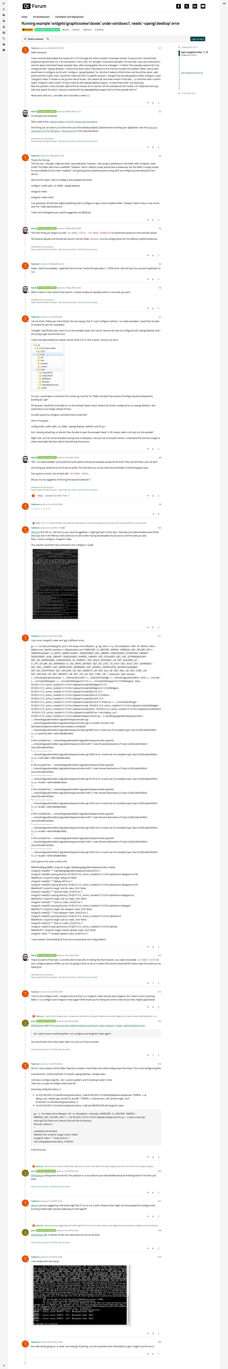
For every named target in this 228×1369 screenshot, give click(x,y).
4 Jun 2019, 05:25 (71, 1021)
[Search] (3, 38)
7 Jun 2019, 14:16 (55, 1201)
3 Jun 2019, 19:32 (72, 955)
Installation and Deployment (47, 29)
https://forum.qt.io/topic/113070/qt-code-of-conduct (77, 141)
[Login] (224, 3)
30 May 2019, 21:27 (73, 111)
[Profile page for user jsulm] (25, 1023)
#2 (160, 111)
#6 (160, 287)
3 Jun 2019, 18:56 (55, 635)
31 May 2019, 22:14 (56, 263)
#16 (159, 1171)
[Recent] (3, 9)
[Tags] (3, 15)
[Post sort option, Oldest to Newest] (33, 39)
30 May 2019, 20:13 (56, 48)
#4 (160, 228)
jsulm (33, 1021)
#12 (159, 955)
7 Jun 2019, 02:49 (55, 1063)
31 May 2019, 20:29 (73, 228)
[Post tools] (158, 103)
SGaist (33, 111)
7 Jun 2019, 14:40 (71, 1230)
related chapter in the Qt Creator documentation (73, 121)
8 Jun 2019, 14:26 (55, 1341)
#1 (160, 48)
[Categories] (3, 3)
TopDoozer (35, 48)
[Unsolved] (3, 50)
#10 (159, 527)
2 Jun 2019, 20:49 (72, 457)
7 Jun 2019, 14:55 (55, 1256)
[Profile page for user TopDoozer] (25, 50)
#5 (160, 263)
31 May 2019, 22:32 (73, 287)
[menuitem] (224, 3)
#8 (160, 457)
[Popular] (3, 21)
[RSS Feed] (48, 39)
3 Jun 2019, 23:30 (55, 991)
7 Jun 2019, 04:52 (71, 1171)
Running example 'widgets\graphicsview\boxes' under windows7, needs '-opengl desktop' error (98, 1025)
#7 (160, 316)
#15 (159, 1063)
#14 (159, 1021)
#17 (159, 1201)
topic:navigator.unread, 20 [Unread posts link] (191, 72)
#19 (159, 1256)
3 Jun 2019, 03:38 (55, 504)
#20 (159, 1341)
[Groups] (3, 32)
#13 (159, 991)
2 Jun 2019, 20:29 (55, 316)
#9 (160, 504)
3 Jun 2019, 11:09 (55, 527)
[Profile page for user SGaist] (25, 113)
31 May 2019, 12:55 (56, 155)
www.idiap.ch (49, 138)
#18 (159, 1230)
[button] (3, 1365)
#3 (160, 155)
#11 (159, 635)
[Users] (3, 26)
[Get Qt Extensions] (3, 44)
